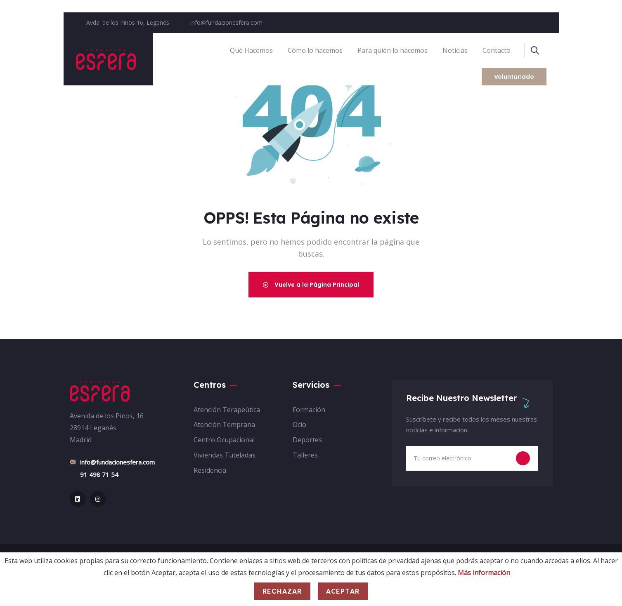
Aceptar (342, 591)
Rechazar (282, 591)
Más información (484, 572)
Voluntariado (514, 76)
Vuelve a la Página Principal (311, 284)
